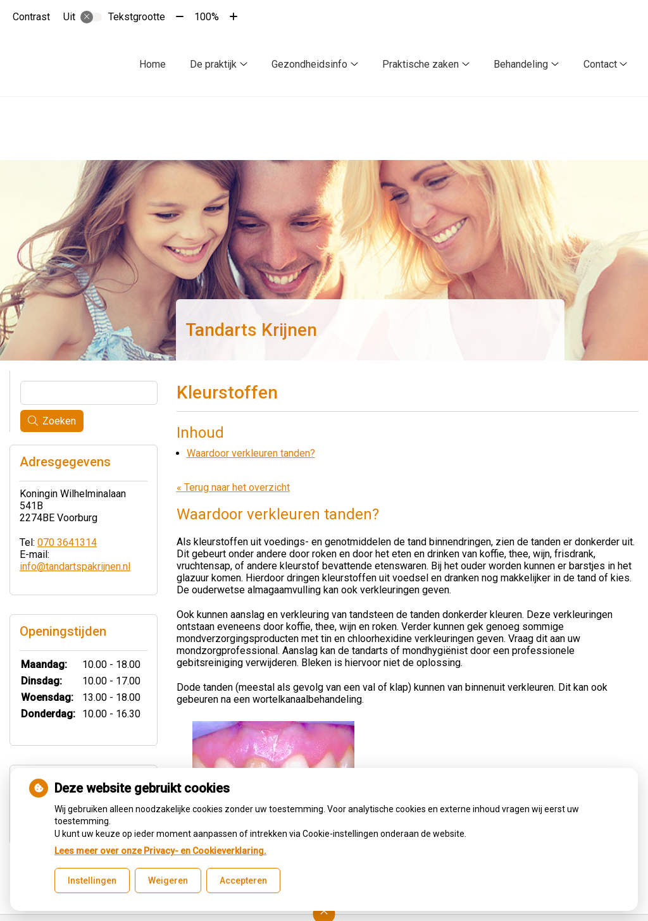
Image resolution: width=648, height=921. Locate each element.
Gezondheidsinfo (309, 64)
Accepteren (243, 880)
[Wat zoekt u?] (89, 393)
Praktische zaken (420, 64)
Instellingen (92, 880)
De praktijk (213, 64)
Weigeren (168, 880)
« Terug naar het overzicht (233, 487)
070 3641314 (67, 542)
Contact (600, 64)
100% (206, 17)
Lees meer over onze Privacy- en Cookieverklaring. (160, 851)
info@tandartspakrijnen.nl (75, 566)
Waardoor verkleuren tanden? (251, 453)
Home (152, 64)
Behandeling (521, 64)
